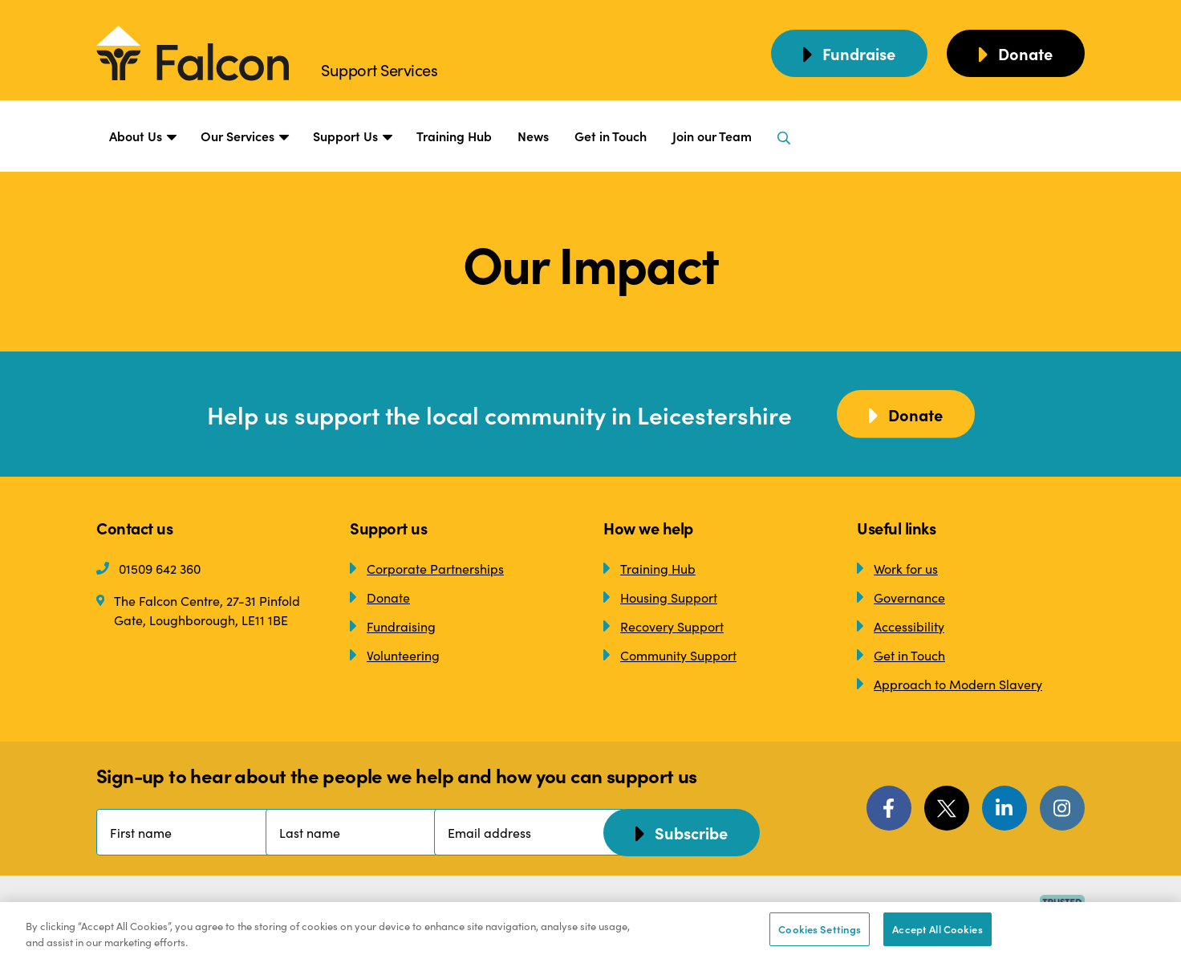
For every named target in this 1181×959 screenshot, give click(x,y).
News (533, 135)
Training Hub (454, 135)
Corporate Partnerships (427, 568)
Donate (380, 597)
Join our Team (712, 135)
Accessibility (900, 626)
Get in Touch (610, 135)
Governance (901, 597)
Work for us (897, 568)
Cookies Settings (819, 929)
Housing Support (660, 597)
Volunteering (395, 654)
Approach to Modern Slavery (949, 683)
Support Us (352, 136)
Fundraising (393, 626)
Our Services (244, 136)
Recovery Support (663, 626)
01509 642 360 (148, 568)
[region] (590, 930)
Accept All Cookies (937, 929)
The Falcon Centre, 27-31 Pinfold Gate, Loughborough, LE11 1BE (198, 609)
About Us (142, 136)
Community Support (670, 654)
